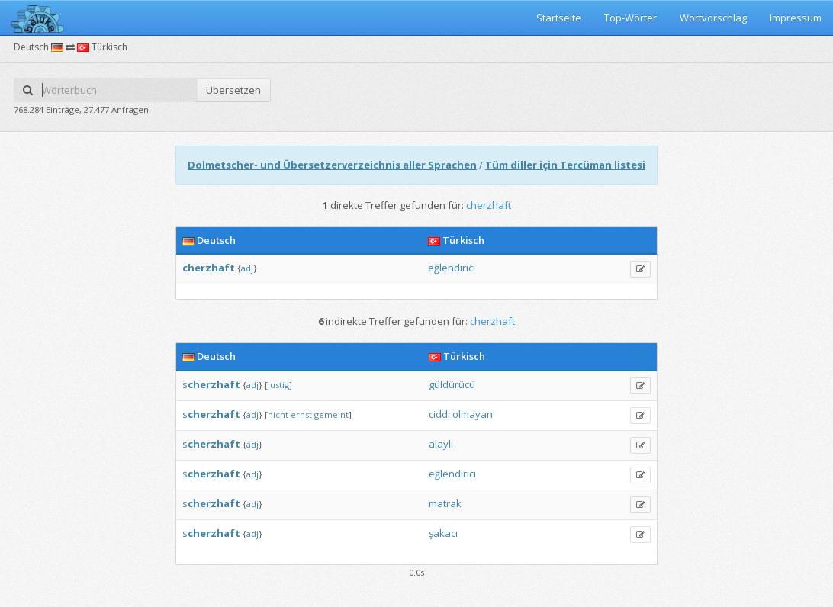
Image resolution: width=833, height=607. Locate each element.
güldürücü (452, 384)
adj (247, 268)
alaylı (441, 444)
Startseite (558, 17)
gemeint (331, 414)
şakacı (443, 533)
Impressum (796, 17)
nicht (278, 414)
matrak (445, 503)
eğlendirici (451, 268)
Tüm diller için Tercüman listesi (565, 165)
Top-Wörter (630, 17)
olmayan (472, 414)
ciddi (439, 414)
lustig (278, 384)
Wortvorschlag (713, 17)
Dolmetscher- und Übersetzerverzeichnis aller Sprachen (332, 165)
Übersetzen (233, 90)
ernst (301, 414)
